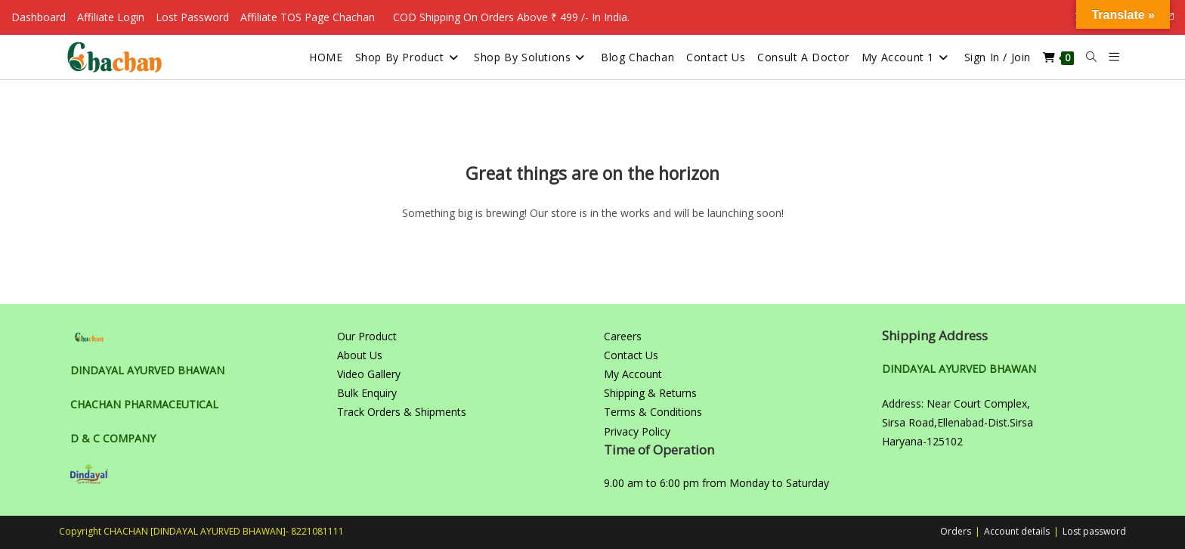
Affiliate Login (110, 17)
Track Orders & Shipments (401, 412)
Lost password (1094, 531)
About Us (359, 355)
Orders (955, 531)
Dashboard (38, 17)
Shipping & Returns (650, 393)
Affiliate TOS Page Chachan (307, 17)
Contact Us (631, 355)
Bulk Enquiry (367, 393)
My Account (633, 374)
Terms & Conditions (653, 412)
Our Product (367, 336)
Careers (623, 336)
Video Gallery (369, 374)
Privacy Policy (637, 431)
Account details (1017, 531)
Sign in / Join (997, 57)
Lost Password (192, 17)
